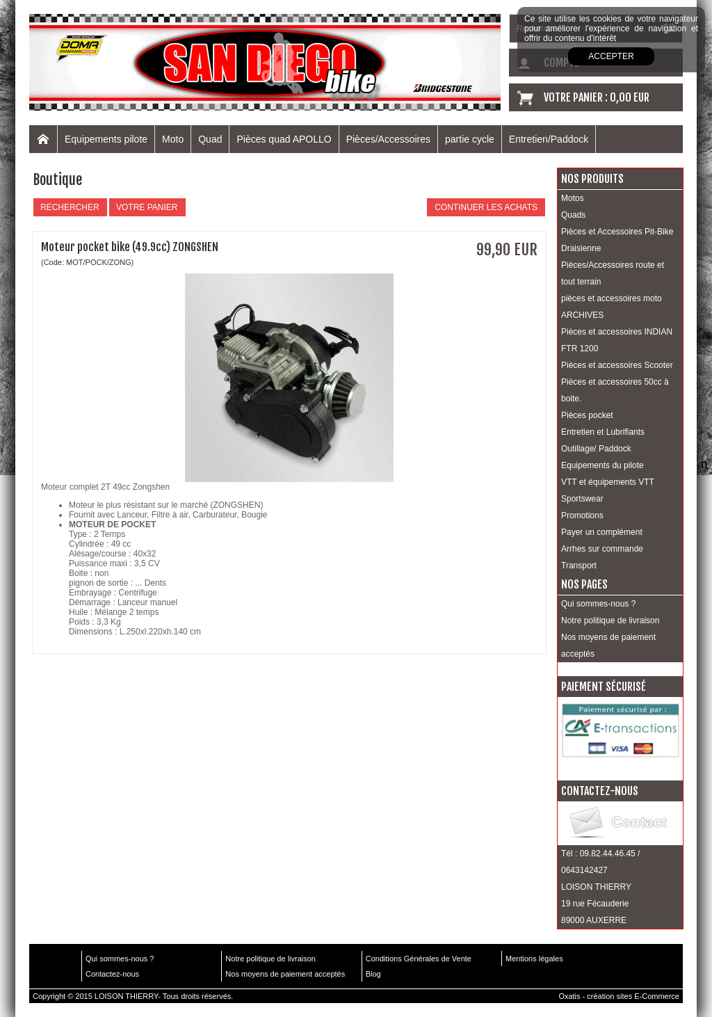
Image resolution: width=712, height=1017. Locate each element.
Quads (573, 215)
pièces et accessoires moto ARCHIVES (611, 307)
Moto (173, 139)
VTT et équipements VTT (607, 482)
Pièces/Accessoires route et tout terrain (612, 273)
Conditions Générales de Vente (418, 958)
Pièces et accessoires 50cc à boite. (615, 390)
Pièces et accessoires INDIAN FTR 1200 (616, 340)
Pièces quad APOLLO (283, 139)
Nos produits (592, 179)
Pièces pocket (587, 415)
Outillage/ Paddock (596, 449)
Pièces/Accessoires (388, 139)
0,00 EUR (629, 97)
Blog (373, 974)
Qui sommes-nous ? (598, 604)
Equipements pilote (106, 139)
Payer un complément (601, 532)
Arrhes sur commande (602, 549)
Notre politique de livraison (610, 620)
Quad (210, 139)
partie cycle (469, 139)
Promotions (582, 515)
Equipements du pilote (602, 465)
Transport (579, 565)
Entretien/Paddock (548, 139)
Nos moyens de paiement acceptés (608, 645)
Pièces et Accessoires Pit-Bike (617, 232)
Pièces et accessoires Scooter (617, 365)
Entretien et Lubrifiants (603, 432)
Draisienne (581, 248)
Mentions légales (534, 958)
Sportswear (582, 499)
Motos (572, 198)
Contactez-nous (112, 974)
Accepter (610, 56)
